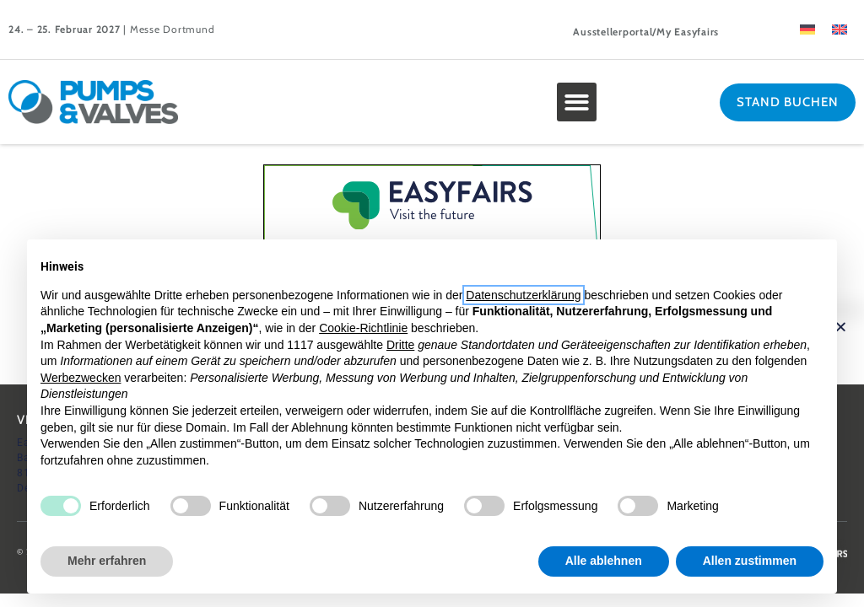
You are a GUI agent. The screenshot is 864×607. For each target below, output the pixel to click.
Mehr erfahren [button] (107, 560)
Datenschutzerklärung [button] (523, 295)
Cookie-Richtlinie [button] (363, 328)
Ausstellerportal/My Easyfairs (646, 31)
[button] (577, 102)
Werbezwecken (80, 377)
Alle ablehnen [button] (603, 560)
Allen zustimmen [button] (749, 560)
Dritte (400, 345)
